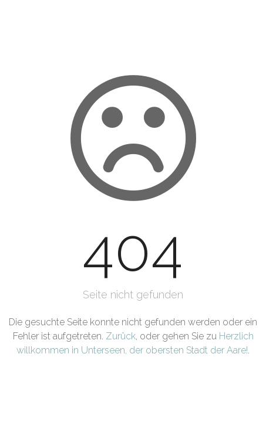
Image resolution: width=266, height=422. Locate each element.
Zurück (121, 336)
